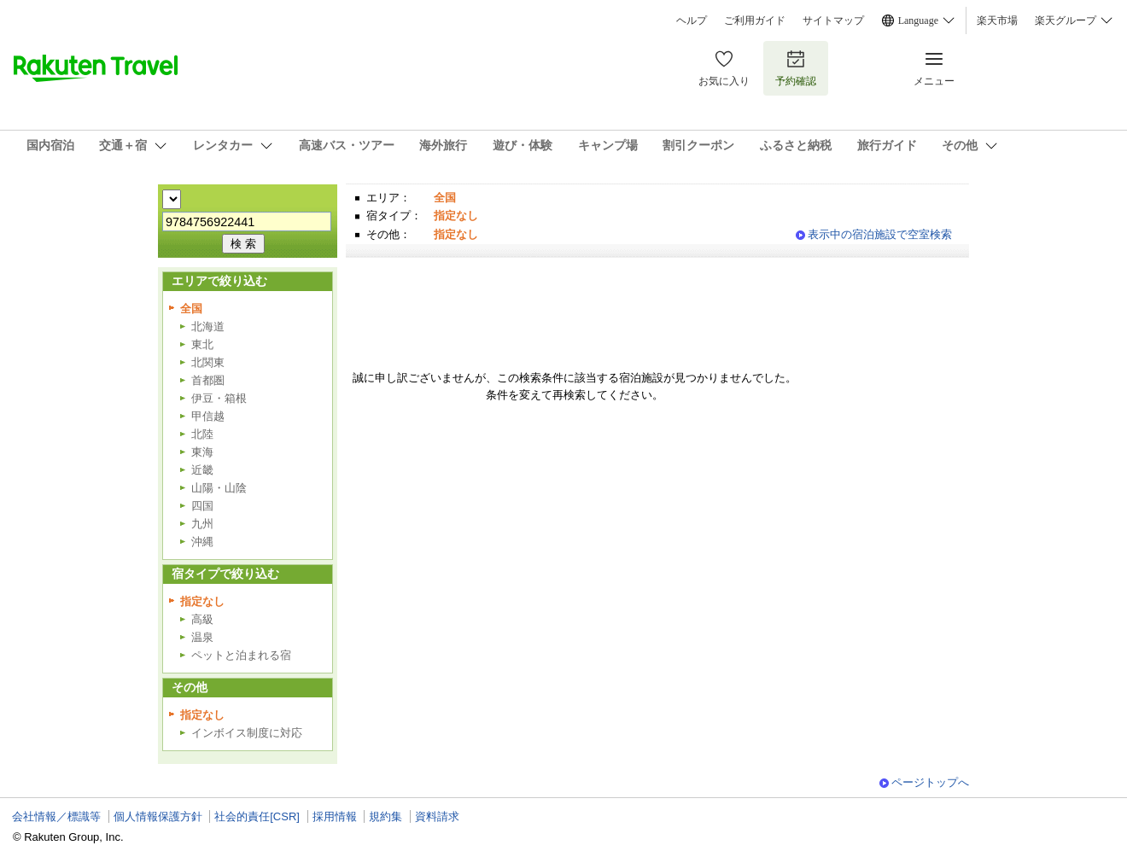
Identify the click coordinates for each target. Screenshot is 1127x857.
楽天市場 (997, 20)
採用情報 (334, 816)
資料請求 (437, 816)
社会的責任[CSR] (257, 816)
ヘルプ (691, 20)
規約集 (385, 816)
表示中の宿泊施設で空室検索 (880, 234)
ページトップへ (930, 782)
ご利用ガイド (754, 20)
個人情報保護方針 (158, 816)
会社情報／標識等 (56, 816)
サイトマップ (833, 20)
